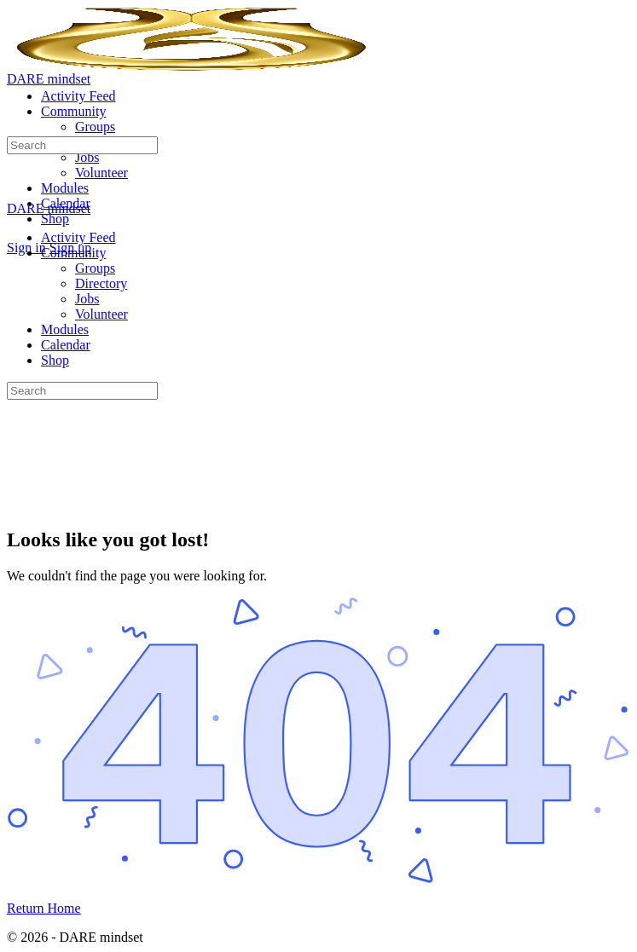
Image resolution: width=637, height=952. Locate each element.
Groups (95, 268)
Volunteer (101, 314)
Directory (101, 283)
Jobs (87, 298)
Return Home (44, 908)
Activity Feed (78, 237)
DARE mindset (48, 79)
